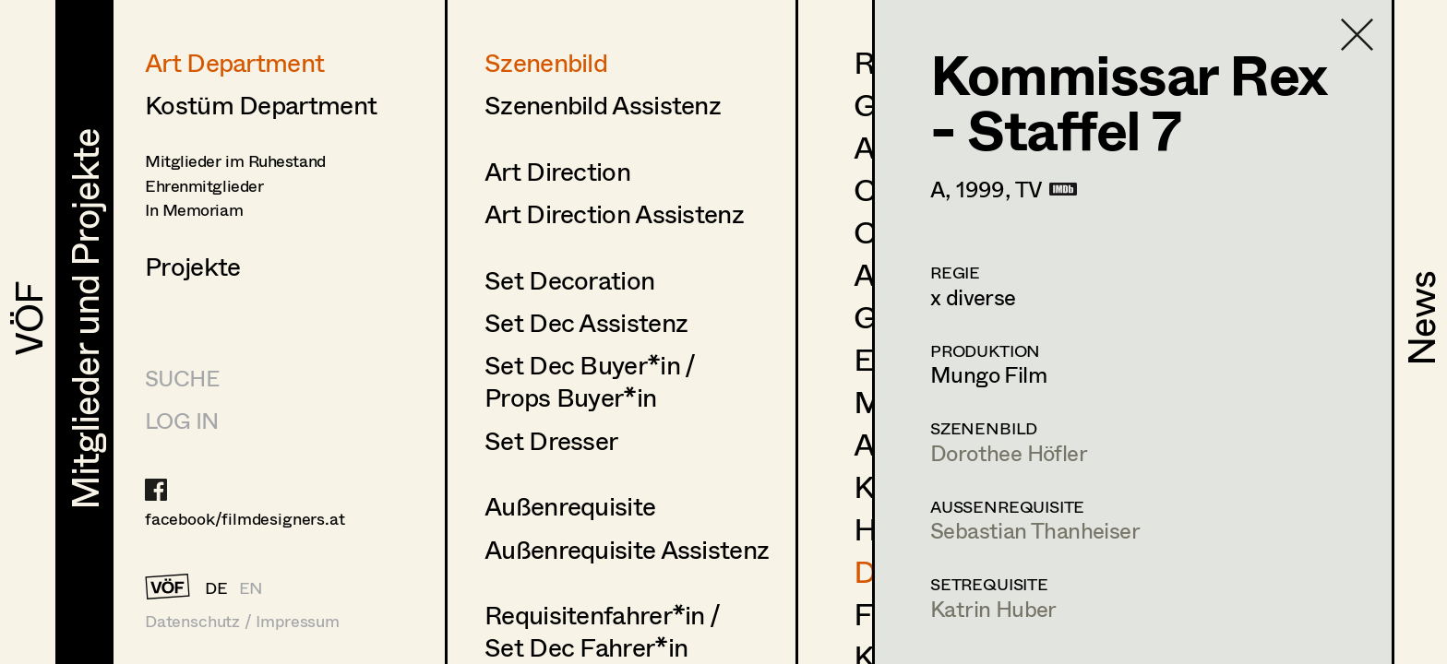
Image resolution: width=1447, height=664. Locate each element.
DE (216, 587)
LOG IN (181, 420)
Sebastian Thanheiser (1035, 530)
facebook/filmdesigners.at (245, 518)
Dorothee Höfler (1008, 452)
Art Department (234, 62)
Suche (182, 378)
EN (251, 587)
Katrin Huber (993, 608)
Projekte (192, 265)
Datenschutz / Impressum (242, 621)
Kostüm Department (261, 104)
